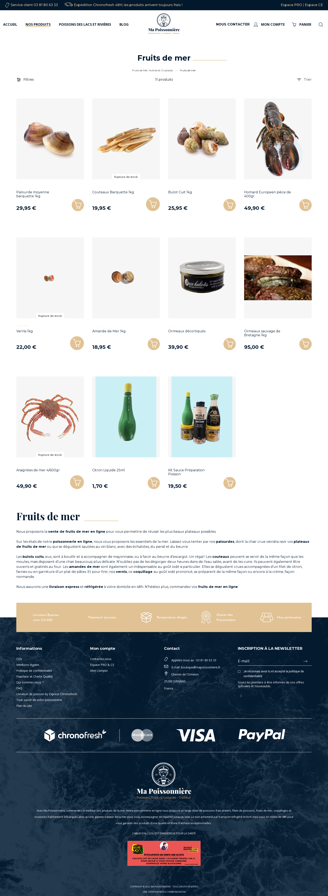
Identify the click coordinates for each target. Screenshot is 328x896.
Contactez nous (100, 659)
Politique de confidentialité (34, 671)
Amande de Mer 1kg (109, 331)
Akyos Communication (172, 891)
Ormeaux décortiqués (186, 331)
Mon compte (99, 671)
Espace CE (314, 5)
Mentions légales (27, 665)
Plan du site (24, 706)
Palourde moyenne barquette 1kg (32, 194)
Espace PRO (291, 5)
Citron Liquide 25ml (108, 470)
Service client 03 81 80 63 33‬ (34, 5)
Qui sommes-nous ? (30, 682)
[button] (152, 203)
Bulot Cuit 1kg (180, 192)
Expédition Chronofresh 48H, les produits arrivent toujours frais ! (128, 5)
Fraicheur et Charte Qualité (34, 676)
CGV (19, 659)
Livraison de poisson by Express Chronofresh (46, 694)
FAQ (19, 688)
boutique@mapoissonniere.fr (200, 667)
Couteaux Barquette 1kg (113, 192)
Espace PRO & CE (102, 665)
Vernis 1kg (24, 331)
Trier (304, 79)
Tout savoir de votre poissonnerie (39, 700)
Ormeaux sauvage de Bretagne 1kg (262, 333)
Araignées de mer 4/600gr (38, 470)
